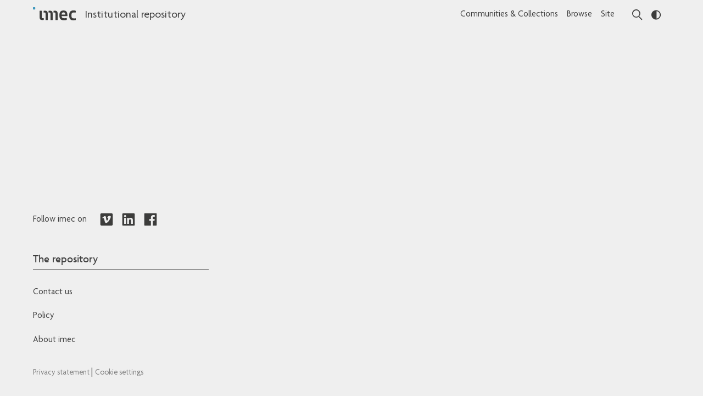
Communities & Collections (509, 14)
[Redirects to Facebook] (150, 220)
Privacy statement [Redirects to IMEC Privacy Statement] (62, 373)
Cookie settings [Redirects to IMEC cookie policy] (119, 373)
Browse (579, 14)
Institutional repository (135, 15)
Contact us (52, 292)
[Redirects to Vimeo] (106, 220)
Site (608, 14)
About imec (54, 340)
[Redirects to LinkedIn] (128, 220)
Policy (43, 316)
